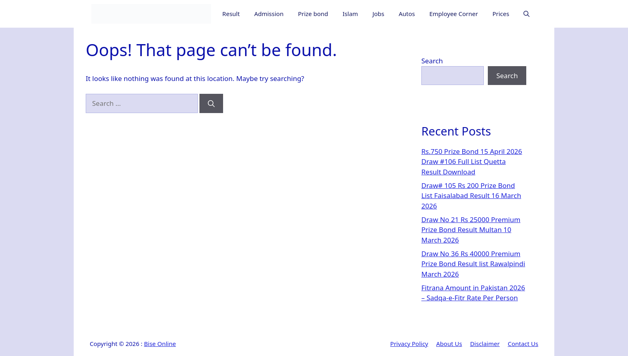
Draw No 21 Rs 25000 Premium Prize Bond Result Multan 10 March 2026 (470, 230)
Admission (269, 14)
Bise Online (160, 344)
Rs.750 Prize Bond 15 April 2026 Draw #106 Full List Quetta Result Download (471, 161)
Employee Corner (453, 14)
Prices (500, 14)
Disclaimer (485, 344)
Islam (350, 14)
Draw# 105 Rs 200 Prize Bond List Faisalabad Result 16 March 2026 (471, 195)
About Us (449, 344)
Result (231, 14)
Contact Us (523, 344)
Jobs (378, 14)
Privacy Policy (409, 344)
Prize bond (313, 14)
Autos (407, 14)
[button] (526, 14)
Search (432, 60)
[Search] (211, 103)
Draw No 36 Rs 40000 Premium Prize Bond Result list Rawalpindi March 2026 (473, 264)
